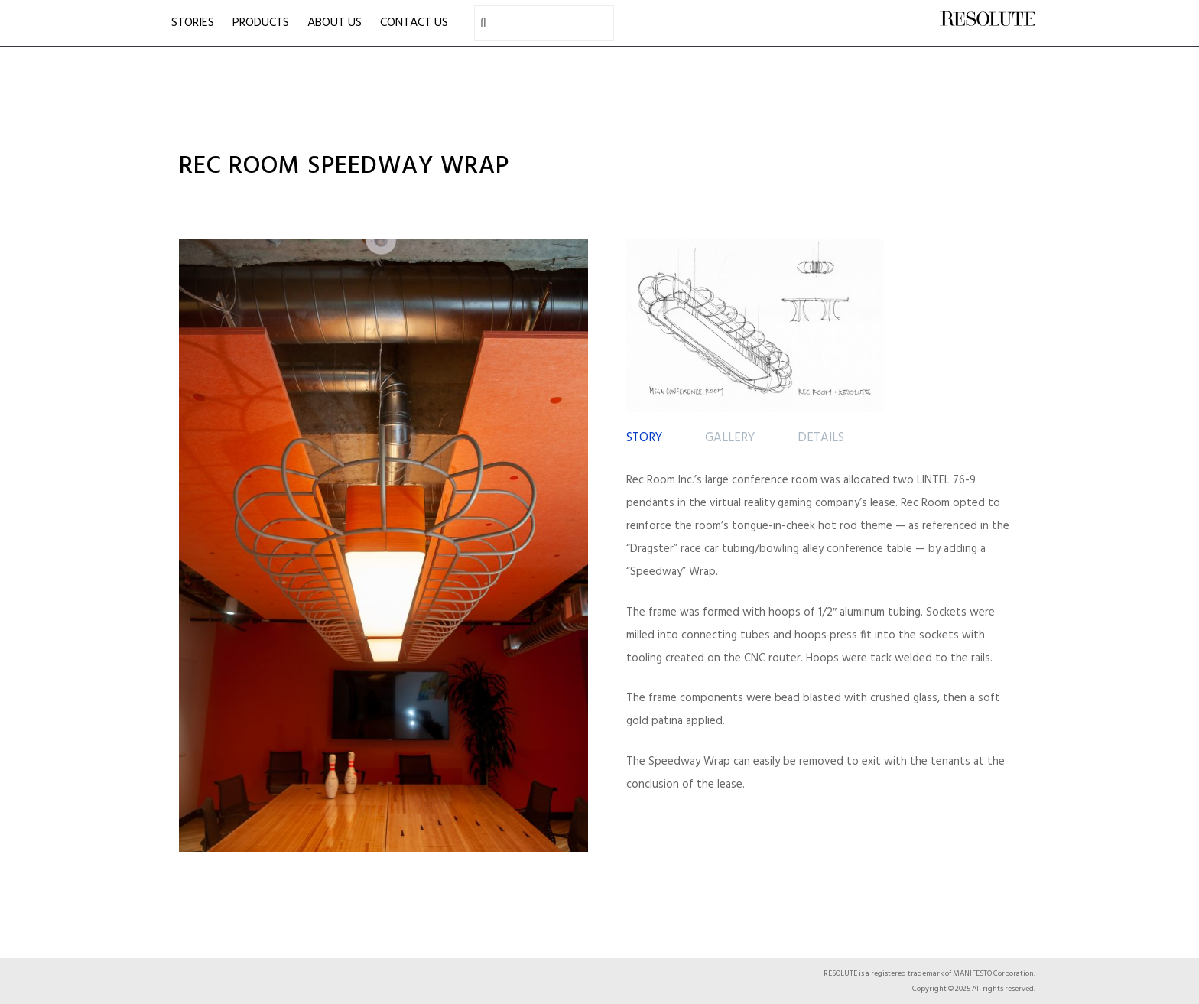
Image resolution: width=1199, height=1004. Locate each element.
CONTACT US (414, 23)
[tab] (644, 438)
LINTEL (933, 480)
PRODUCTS (260, 23)
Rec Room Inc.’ (661, 480)
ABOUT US (334, 23)
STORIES (192, 23)
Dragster (652, 549)
